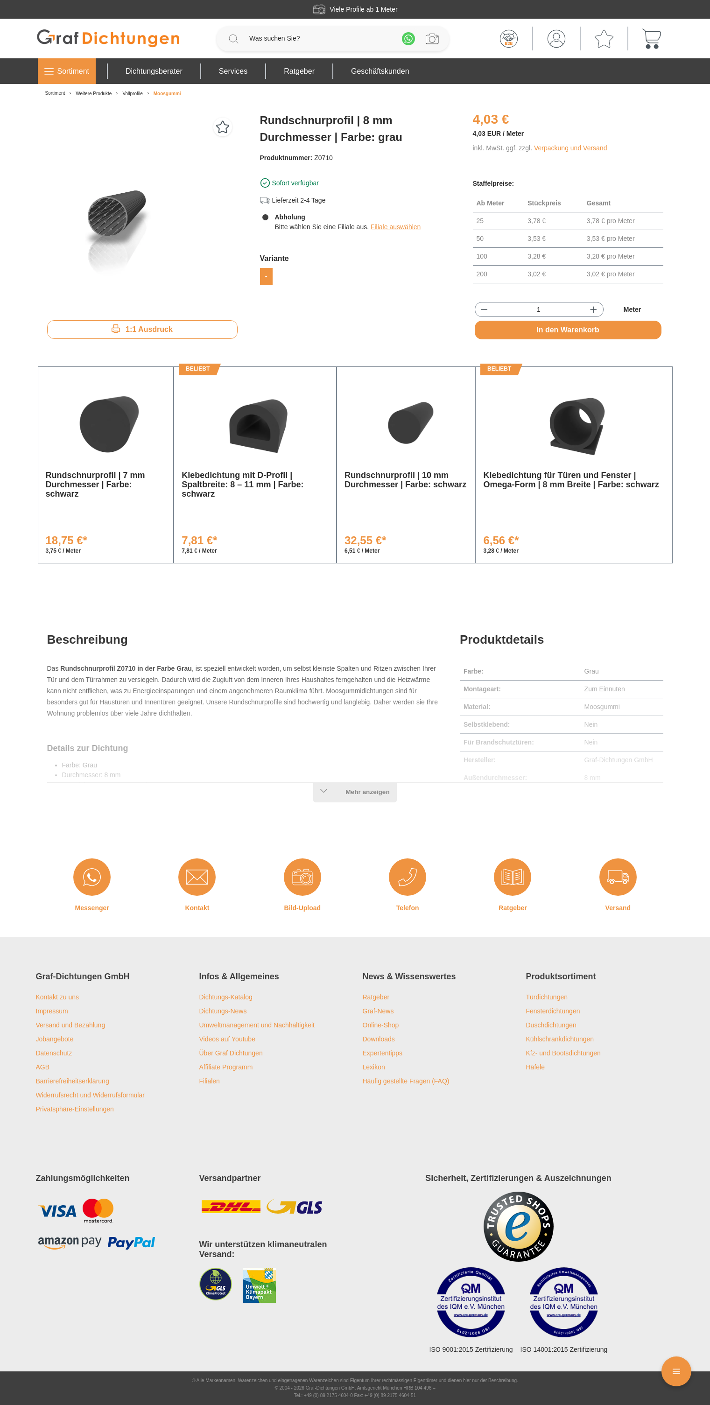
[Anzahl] (538, 309)
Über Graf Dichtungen (231, 1053)
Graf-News (378, 1011)
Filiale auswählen (396, 227)
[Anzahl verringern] (484, 309)
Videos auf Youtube (227, 1039)
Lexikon (374, 1067)
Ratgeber (513, 908)
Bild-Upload (302, 908)
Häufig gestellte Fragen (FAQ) (406, 1081)
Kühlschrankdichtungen (560, 1039)
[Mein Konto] (556, 39)
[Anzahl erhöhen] (593, 309)
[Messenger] (92, 877)
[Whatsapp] (408, 38)
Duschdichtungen (551, 1025)
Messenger (92, 908)
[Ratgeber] (512, 877)
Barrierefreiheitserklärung (72, 1081)
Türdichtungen (547, 997)
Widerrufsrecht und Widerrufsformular (90, 1095)
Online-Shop (381, 1025)
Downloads (379, 1039)
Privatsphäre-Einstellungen (75, 1109)
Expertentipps (383, 1053)
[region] (142, 212)
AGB (43, 1067)
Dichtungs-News (223, 1011)
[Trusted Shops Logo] (519, 1227)
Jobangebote (55, 1039)
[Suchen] (233, 38)
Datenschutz (54, 1053)
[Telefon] (407, 877)
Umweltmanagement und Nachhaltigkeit (257, 1025)
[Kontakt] (197, 877)
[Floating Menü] (676, 1371)
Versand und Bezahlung (70, 1025)
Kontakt (197, 908)
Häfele (535, 1067)
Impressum (52, 1011)
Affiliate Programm (226, 1067)
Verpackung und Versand (570, 148)
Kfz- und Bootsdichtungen (563, 1053)
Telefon (407, 908)
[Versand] (618, 877)
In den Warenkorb (567, 330)
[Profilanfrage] (432, 38)
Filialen (209, 1081)
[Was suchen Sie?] (321, 38)
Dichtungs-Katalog (226, 997)
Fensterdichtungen (553, 1011)
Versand (618, 908)
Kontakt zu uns (57, 997)
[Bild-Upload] (302, 877)
